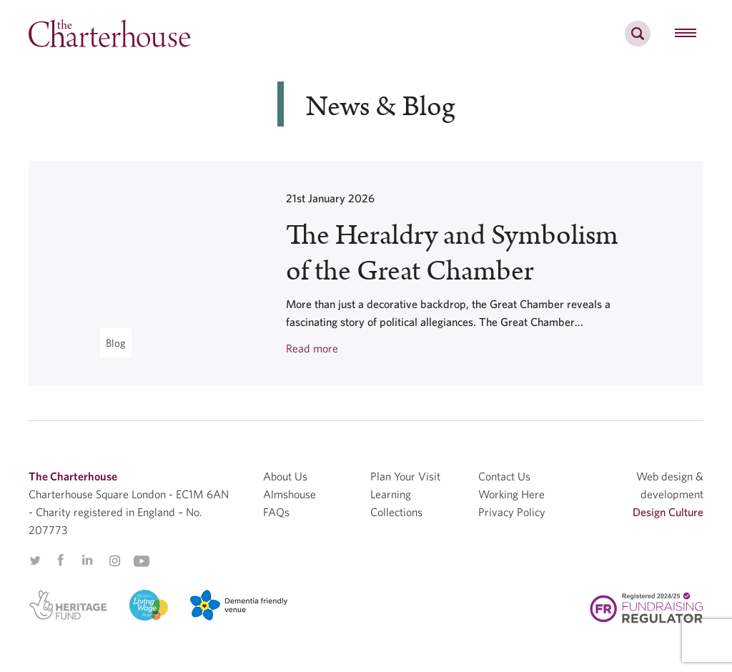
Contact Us (504, 476)
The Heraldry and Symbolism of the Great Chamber (452, 254)
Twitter (35, 560)
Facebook (60, 560)
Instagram (114, 561)
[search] (638, 41)
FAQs (276, 511)
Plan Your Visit (405, 476)
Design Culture (668, 511)
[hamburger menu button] (685, 33)
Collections (396, 511)
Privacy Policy (511, 511)
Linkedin (87, 560)
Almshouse (289, 494)
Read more (312, 348)
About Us (285, 476)
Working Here (511, 494)
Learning (390, 494)
